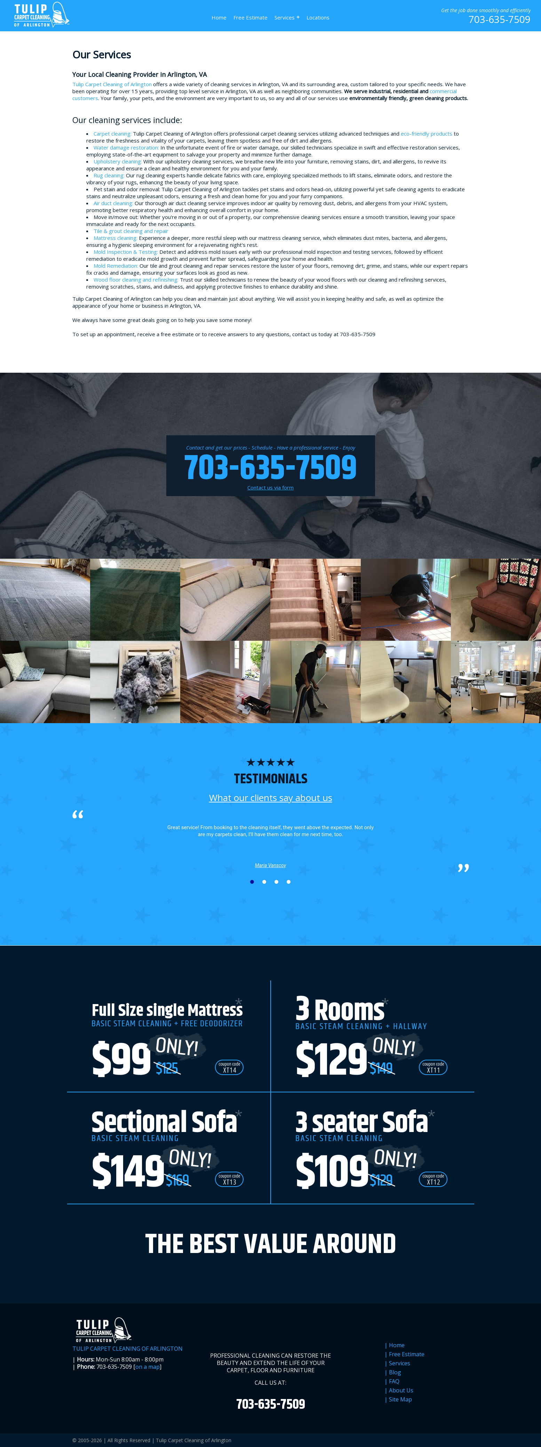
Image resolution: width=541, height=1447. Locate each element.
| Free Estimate (404, 1354)
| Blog (392, 1372)
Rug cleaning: (109, 175)
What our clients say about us (270, 797)
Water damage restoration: (126, 147)
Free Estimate (250, 17)
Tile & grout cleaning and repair (131, 230)
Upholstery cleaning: (118, 161)
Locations (318, 17)
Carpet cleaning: (113, 133)
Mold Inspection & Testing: (126, 251)
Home (219, 17)
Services (287, 17)
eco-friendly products (426, 133)
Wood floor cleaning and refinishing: (136, 279)
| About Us (398, 1390)
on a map (147, 1367)
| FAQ (391, 1381)
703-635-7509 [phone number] (500, 19)
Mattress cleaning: (115, 237)
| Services (397, 1363)
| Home (394, 1345)
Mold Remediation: (116, 265)
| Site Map (398, 1399)
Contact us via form (270, 487)
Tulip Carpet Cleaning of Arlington (112, 84)
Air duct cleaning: (113, 203)
